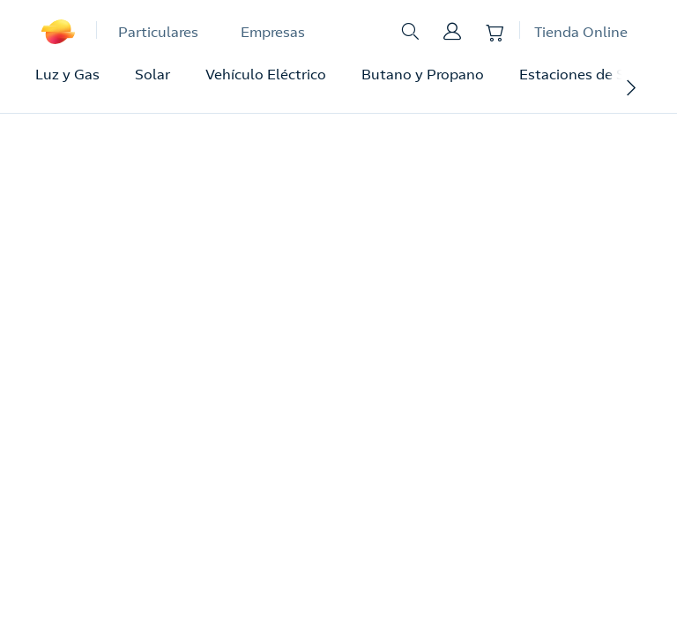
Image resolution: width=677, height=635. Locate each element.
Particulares (158, 32)
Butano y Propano (422, 74)
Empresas (273, 32)
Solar (152, 74)
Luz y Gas (67, 74)
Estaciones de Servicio (594, 74)
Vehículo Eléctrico (265, 74)
